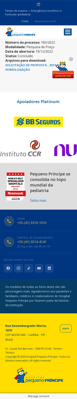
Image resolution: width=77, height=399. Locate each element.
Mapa (65, 328)
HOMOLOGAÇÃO (17, 69)
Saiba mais (38, 200)
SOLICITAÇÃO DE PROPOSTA (26, 65)
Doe (63, 70)
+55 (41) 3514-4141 (31, 242)
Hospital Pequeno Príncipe (20, 31)
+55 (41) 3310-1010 (31, 223)
